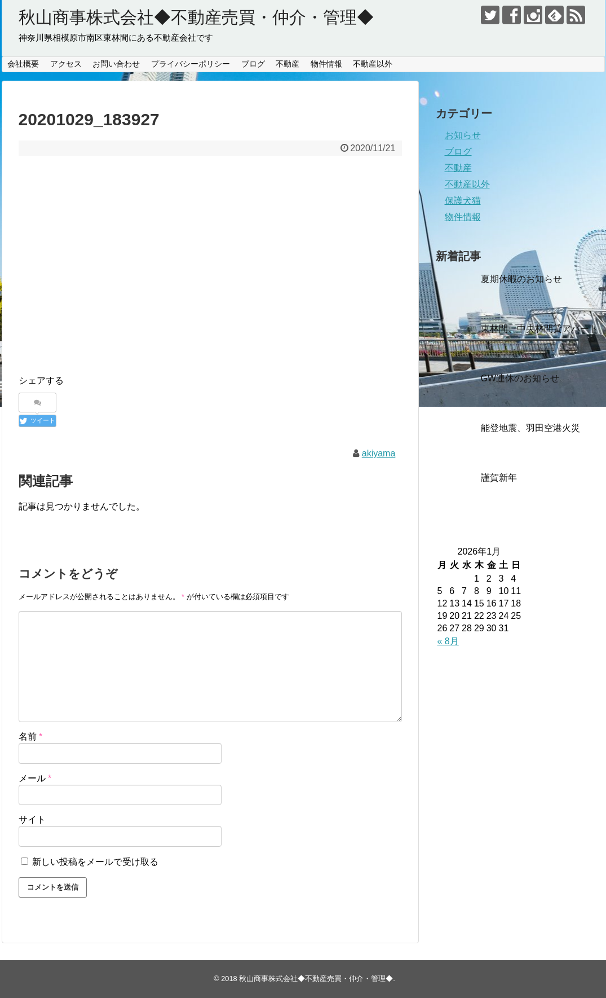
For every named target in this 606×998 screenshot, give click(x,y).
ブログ (253, 63)
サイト (32, 819)
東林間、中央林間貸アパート (539, 328)
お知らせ (463, 135)
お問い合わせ (116, 63)
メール (35, 778)
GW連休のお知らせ (520, 378)
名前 (31, 736)
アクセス (66, 63)
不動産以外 (372, 63)
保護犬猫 (463, 200)
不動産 (287, 63)
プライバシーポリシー (190, 63)
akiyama (379, 453)
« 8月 (448, 641)
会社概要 (23, 63)
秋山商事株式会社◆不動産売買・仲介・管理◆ (196, 17)
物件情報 (326, 63)
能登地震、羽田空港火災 (530, 428)
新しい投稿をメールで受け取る (95, 862)
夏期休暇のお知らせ (521, 279)
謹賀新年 (499, 477)
